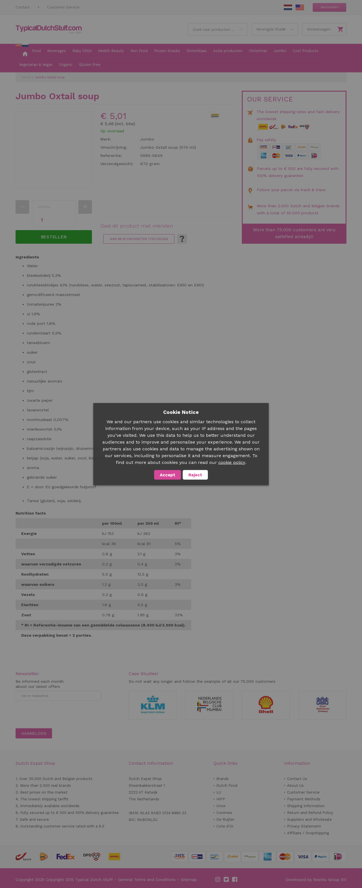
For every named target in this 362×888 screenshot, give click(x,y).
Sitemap (189, 879)
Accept (167, 474)
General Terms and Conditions (147, 879)
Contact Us (297, 779)
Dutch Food (226, 785)
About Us (295, 785)
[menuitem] (22, 51)
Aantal (44, 207)
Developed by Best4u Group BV (316, 879)
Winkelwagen (319, 29)
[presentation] (59, 714)
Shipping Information (306, 806)
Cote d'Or (225, 826)
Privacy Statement (304, 826)
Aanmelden (330, 7)
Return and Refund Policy (310, 813)
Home (26, 77)
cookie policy (231, 462)
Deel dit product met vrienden (136, 225)
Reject (195, 474)
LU (218, 792)
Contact (23, 7)
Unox (220, 806)
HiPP (220, 799)
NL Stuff (288, 7)
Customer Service (63, 7)
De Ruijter (225, 819)
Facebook (235, 879)
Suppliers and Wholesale (309, 819)
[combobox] (217, 29)
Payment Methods (303, 799)
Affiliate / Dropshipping (308, 833)
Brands (222, 779)
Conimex (224, 813)
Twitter (226, 879)
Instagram (218, 879)
